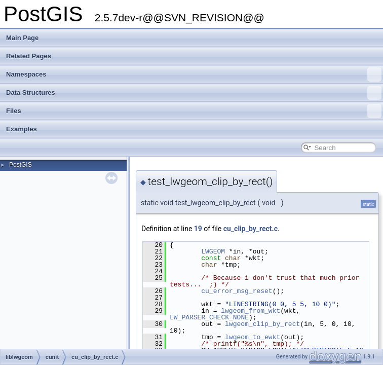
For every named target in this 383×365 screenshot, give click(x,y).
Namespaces (193, 74)
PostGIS (20, 164)
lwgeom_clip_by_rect (262, 323)
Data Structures (193, 93)
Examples (21, 129)
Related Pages (28, 56)
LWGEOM (213, 251)
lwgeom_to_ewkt (252, 337)
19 (198, 229)
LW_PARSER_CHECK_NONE (209, 317)
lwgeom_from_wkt (250, 310)
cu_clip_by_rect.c (250, 229)
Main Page (22, 38)
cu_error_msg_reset (236, 291)
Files (193, 111)
